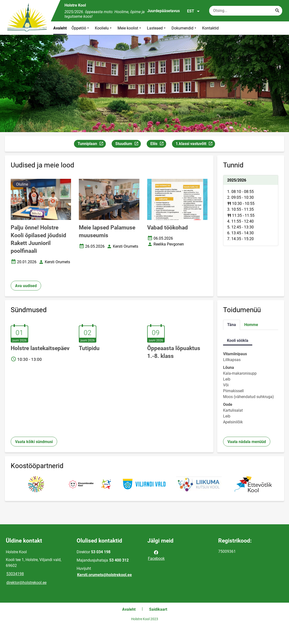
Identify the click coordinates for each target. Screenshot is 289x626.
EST (193, 11)
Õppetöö (81, 28)
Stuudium (128, 144)
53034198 (15, 574)
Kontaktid (210, 28)
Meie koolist (129, 28)
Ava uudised (26, 285)
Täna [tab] (231, 324)
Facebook (156, 555)
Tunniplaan (91, 144)
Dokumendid (184, 28)
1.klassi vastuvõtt (195, 144)
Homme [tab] (251, 324)
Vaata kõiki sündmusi (34, 441)
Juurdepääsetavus (163, 11)
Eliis (158, 144)
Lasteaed (157, 28)
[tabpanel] (250, 210)
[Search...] (277, 11)
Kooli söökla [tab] (237, 340)
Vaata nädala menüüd (246, 441)
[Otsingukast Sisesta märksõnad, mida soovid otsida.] (245, 11)
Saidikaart (158, 609)
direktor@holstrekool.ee (26, 582)
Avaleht (60, 28)
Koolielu (104, 28)
